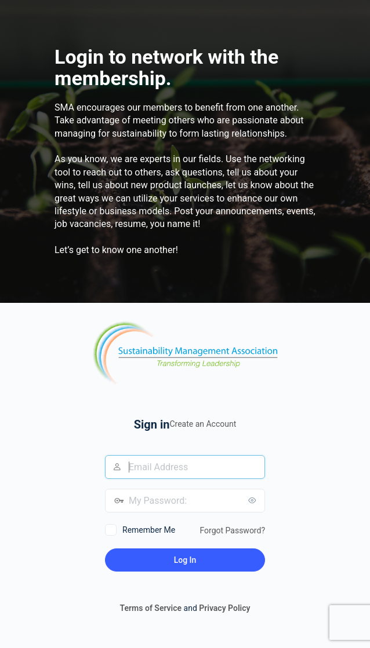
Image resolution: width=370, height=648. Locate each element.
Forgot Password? (232, 530)
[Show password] (253, 500)
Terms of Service (151, 608)
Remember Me (148, 529)
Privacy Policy (224, 608)
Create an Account (202, 424)
